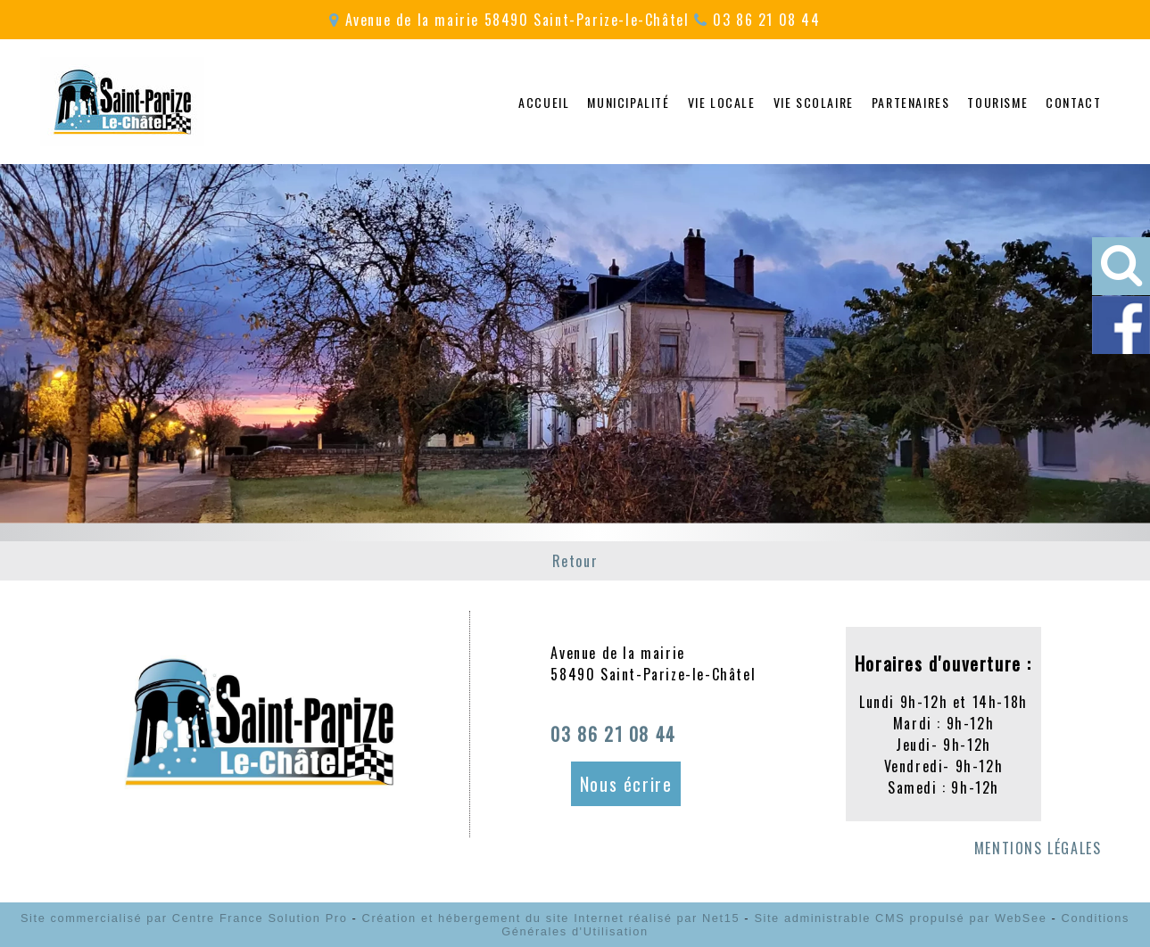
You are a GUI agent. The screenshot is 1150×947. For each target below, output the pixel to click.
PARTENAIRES (911, 102)
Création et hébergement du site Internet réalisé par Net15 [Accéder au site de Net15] (551, 918)
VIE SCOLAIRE (814, 102)
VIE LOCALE (722, 102)
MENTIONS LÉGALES (1038, 848)
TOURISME (997, 102)
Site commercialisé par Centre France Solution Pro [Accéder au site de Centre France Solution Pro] (184, 918)
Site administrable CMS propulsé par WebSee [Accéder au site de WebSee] (900, 918)
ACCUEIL (543, 102)
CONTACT (1073, 102)
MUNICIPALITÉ (628, 102)
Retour (575, 561)
